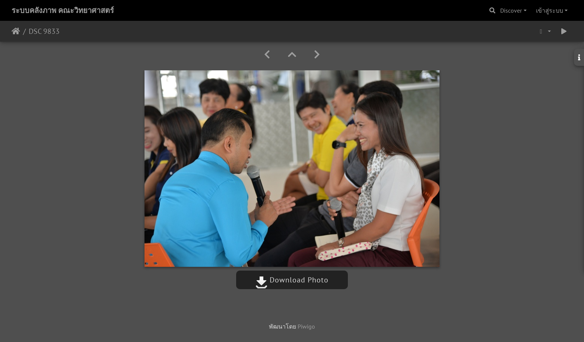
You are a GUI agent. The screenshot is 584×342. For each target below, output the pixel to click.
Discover (511, 10)
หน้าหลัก (16, 31)
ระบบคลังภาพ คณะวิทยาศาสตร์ (63, 10)
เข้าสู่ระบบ (549, 10)
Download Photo (292, 280)
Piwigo (306, 326)
